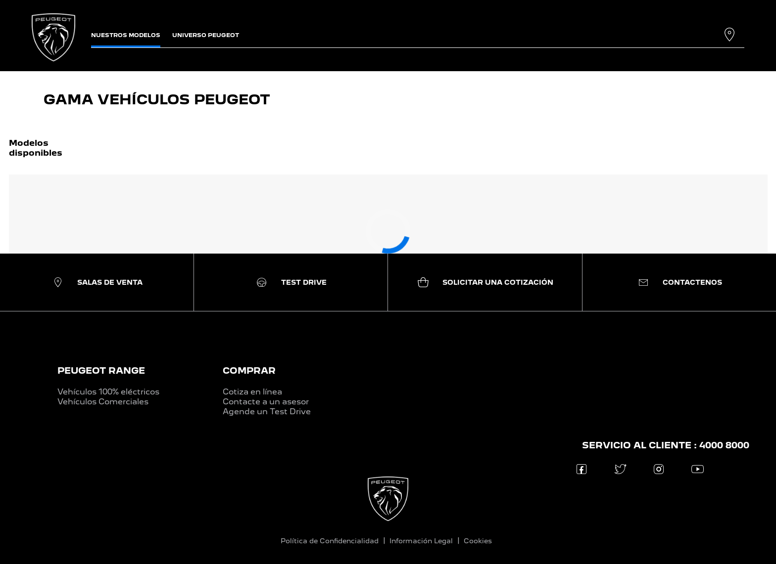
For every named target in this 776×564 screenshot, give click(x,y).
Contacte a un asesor (266, 401)
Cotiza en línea (252, 391)
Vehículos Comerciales (102, 401)
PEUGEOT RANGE (101, 370)
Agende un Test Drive (267, 411)
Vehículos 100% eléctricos (108, 391)
